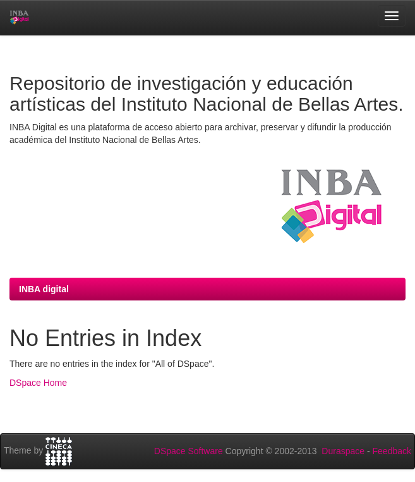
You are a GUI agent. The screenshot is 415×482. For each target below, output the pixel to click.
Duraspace (343, 451)
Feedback (392, 451)
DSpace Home (38, 383)
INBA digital (44, 289)
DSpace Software (188, 451)
